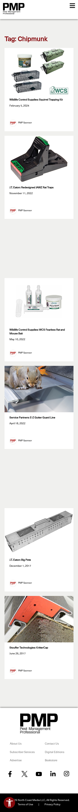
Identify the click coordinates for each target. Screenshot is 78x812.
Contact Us (52, 743)
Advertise (16, 760)
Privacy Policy (52, 804)
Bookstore (51, 760)
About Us (15, 743)
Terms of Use (25, 804)
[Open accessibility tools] (9, 802)
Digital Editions (54, 752)
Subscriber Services (22, 752)
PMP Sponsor (25, 123)
